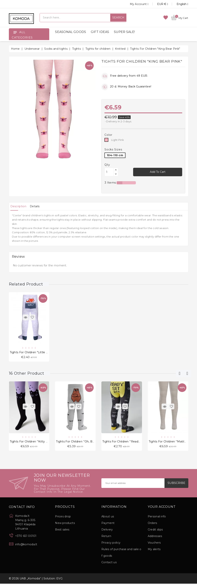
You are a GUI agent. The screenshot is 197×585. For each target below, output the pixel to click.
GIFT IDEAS (100, 32)
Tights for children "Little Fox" (31, 352)
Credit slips (155, 531)
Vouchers (154, 544)
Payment (107, 524)
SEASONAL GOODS (70, 32)
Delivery (107, 531)
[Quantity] (109, 172)
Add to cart (157, 172)
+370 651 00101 (26, 537)
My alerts (154, 550)
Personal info (157, 518)
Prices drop (63, 518)
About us (107, 518)
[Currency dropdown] (158, 4)
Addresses (155, 537)
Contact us (109, 563)
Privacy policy (110, 544)
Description (20, 206)
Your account (162, 508)
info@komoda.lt (26, 545)
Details (39, 206)
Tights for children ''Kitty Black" (32, 442)
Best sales (62, 531)
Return (106, 537)
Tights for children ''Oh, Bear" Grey (80, 442)
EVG (59, 580)
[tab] (20, 206)
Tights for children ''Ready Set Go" (126, 442)
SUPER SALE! (124, 32)
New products (65, 524)
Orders (152, 524)
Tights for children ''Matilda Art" (171, 442)
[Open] (15, 32)
